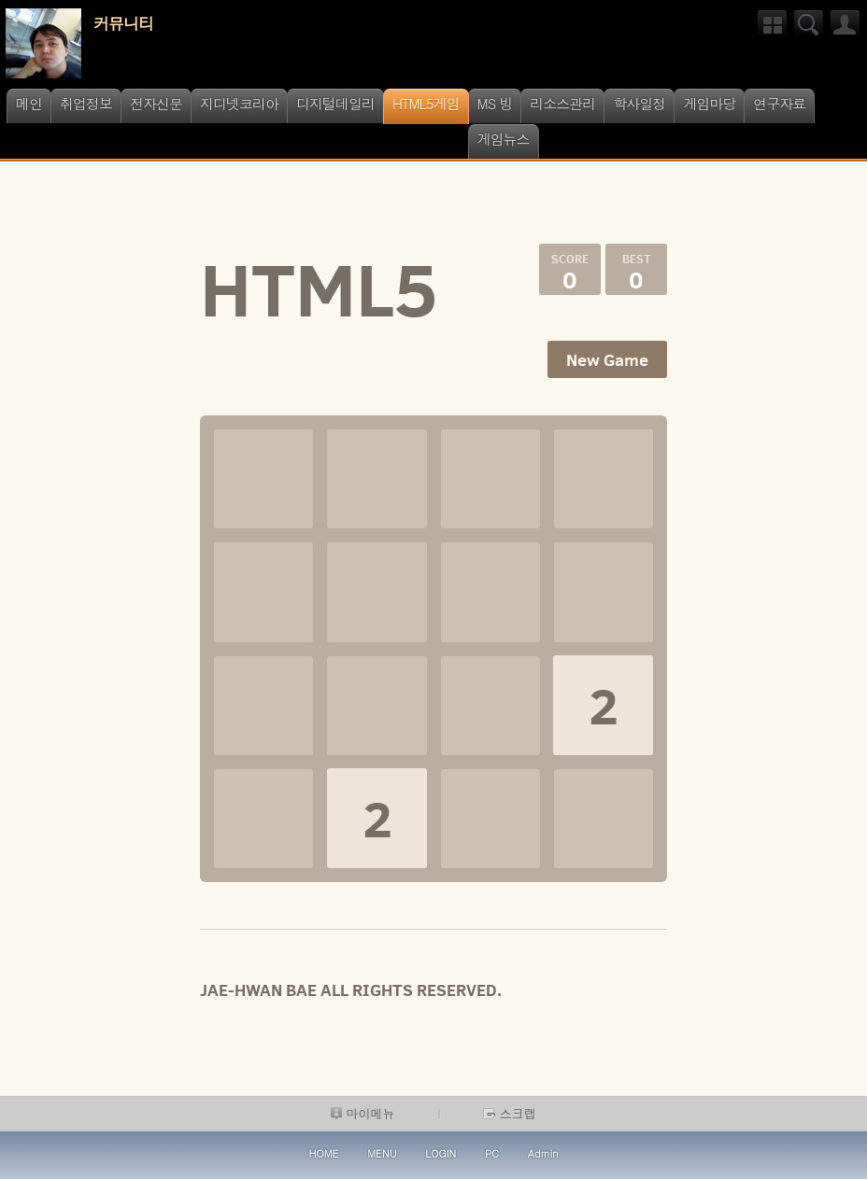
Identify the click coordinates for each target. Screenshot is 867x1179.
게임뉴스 (503, 138)
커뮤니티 (123, 23)
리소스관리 (562, 103)
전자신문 (156, 103)
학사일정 (639, 103)
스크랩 (509, 1113)
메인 (29, 103)
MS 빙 (495, 103)
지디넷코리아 (239, 103)
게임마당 (709, 103)
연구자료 (779, 103)
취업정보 (86, 103)
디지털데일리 (335, 103)
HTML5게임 (426, 103)
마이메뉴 (362, 1113)
